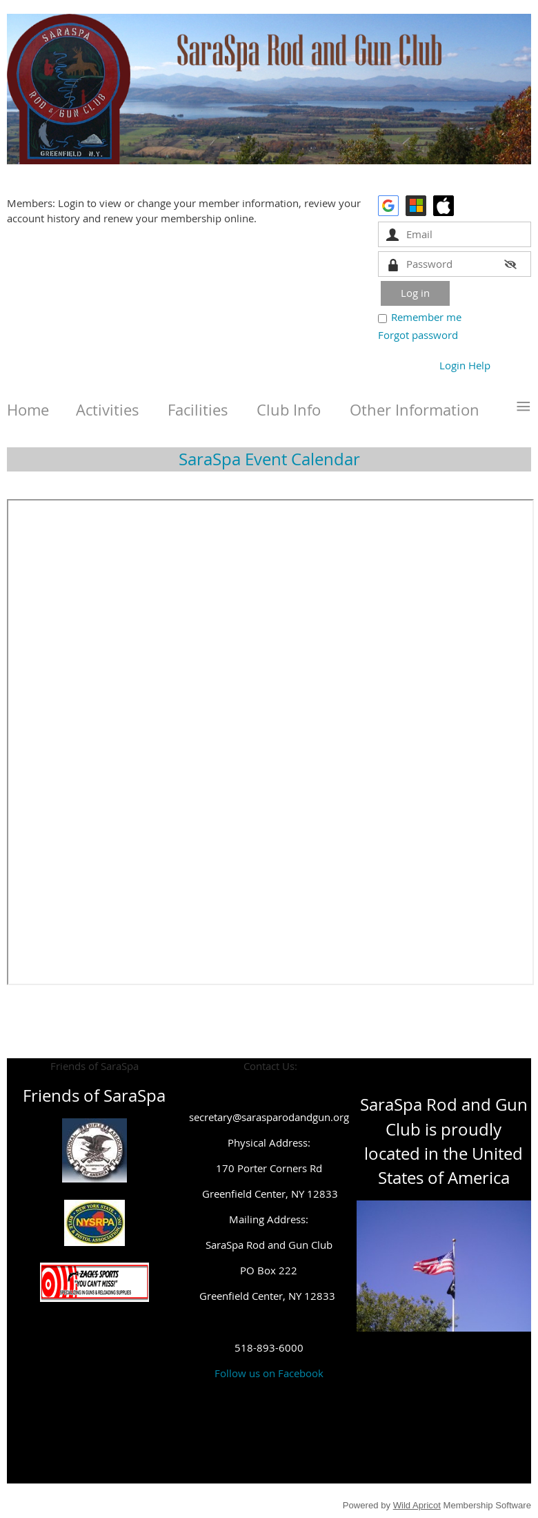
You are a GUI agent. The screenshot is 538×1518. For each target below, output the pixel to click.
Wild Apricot (417, 1505)
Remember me (426, 317)
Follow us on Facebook (269, 1373)
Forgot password (418, 335)
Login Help (464, 365)
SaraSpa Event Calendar (269, 459)
